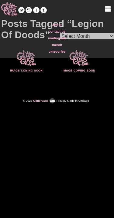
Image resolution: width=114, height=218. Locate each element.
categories (57, 51)
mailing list (57, 38)
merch (57, 45)
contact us (57, 31)
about (56, 25)
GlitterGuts (9, 9)
